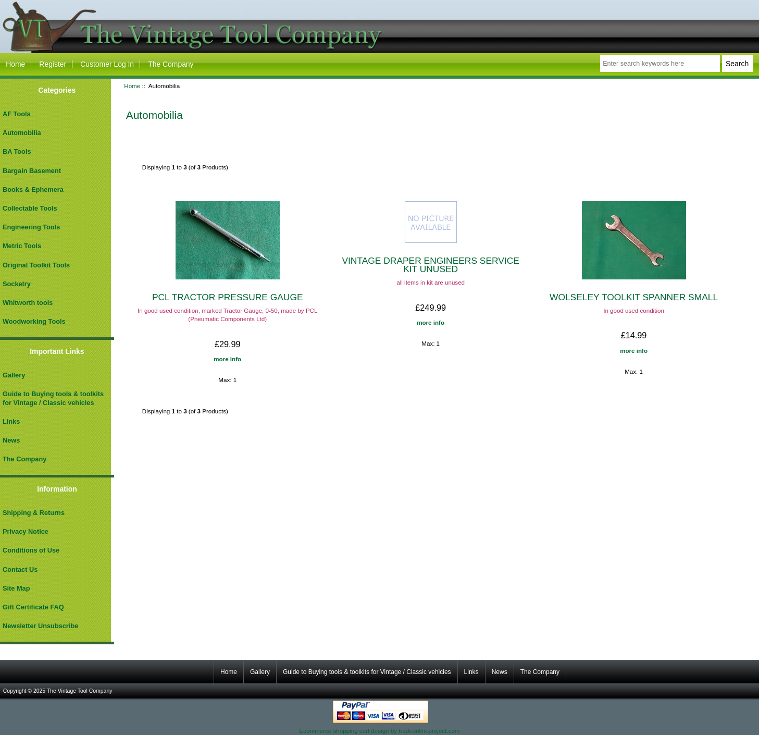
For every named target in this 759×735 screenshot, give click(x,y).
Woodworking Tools (34, 321)
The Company (170, 64)
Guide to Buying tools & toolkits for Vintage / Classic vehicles (53, 398)
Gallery (14, 375)
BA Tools (17, 151)
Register (52, 64)
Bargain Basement (32, 171)
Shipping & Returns (34, 513)
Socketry (17, 284)
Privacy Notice (25, 531)
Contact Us (20, 569)
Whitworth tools (28, 303)
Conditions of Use (31, 550)
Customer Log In (107, 64)
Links (11, 421)
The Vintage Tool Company (80, 691)
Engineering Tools (31, 227)
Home (15, 64)
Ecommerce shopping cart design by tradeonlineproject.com (379, 730)
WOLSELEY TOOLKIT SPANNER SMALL (634, 297)
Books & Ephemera (33, 189)
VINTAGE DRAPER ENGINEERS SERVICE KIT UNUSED (430, 264)
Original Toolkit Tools (36, 265)
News (11, 440)
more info (227, 359)
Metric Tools (22, 246)
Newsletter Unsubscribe (40, 626)
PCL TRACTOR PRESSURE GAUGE (227, 297)
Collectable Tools (30, 208)
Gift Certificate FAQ (33, 607)
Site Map (16, 588)
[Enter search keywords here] (659, 63)
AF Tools (17, 114)
